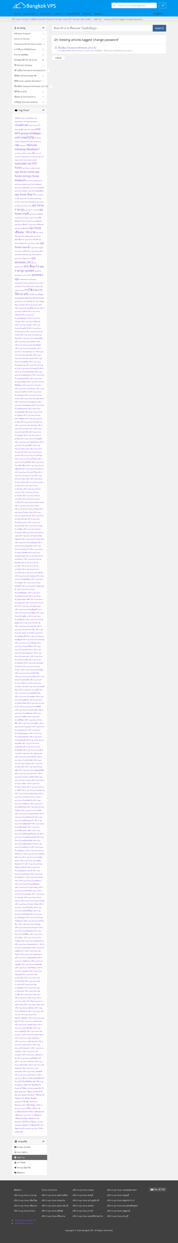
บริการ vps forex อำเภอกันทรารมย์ (27, 341)
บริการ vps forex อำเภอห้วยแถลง (30, 753)
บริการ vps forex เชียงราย (25, 1205)
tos (30, 163)
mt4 (37, 129)
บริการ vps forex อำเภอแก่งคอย (26, 887)
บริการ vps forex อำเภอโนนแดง (26, 927)
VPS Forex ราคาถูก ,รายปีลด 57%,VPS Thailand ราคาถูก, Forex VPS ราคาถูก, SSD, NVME (51, 19)
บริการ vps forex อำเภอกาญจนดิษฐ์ (28, 345)
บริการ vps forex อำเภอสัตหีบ (30, 706)
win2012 (38, 271)
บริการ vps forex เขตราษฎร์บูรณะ (27, 1038)
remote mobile (20, 153)
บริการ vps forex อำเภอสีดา (28, 723)
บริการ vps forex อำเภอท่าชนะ (26, 425)
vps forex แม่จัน (37, 247)
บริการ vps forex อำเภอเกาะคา (26, 773)
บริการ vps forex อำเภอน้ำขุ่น (31, 455)
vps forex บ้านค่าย (27, 198)
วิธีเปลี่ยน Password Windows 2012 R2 (108, 49)
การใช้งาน (30, 290)
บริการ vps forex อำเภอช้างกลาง (32, 398)
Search (159, 28)
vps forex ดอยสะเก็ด (22, 187)
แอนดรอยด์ (19, 1132)
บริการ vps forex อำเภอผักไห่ (32, 572)
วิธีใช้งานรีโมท (31, 1108)
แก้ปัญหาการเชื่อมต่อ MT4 (31, 1125)
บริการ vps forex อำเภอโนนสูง (29, 924)
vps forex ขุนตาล (21, 184)
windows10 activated (28, 279)
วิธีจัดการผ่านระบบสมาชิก (31, 1088)
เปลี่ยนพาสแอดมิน (21, 1118)
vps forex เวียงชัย (31, 239)
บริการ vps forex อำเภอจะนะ (25, 388)
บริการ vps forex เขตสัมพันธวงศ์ (29, 1058)
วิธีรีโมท (39, 1095)
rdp (17, 145)
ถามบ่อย (21, 305)
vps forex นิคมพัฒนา (36, 191)
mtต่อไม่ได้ (27, 137)
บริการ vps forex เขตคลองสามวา (27, 944)
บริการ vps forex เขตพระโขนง (26, 1024)
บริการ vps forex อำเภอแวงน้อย (32, 901)
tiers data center (30, 160)
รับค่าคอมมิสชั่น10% (36, 1078)
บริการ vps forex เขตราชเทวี (32, 1034)
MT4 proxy (21, 133)
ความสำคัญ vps (29, 301)
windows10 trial (21, 283)
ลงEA (34, 1081)
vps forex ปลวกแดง (28, 202)
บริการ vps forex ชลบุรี (83, 1195)
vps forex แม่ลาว (37, 251)
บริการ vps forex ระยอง (83, 1190)
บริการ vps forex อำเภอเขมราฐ (33, 790)
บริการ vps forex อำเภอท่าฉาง (31, 422)
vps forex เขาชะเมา (22, 218)
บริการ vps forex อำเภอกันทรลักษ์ (30, 338)
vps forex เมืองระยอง (25, 236)
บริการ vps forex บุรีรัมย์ (52, 1211)
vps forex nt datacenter (31, 168)
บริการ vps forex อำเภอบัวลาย (32, 469)
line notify (31, 129)
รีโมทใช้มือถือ (27, 1081)
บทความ (58, 13)
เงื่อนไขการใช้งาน (27, 1111)
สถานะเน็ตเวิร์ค (73, 13)
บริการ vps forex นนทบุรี (118, 1195)
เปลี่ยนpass (38, 1115)
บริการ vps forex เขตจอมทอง (31, 954)
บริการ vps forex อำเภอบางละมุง (32, 502)
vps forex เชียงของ (35, 221)
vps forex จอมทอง (35, 184)
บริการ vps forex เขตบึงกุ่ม (24, 1008)
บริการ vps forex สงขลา (23, 325)
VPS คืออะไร (31, 266)
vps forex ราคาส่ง (31, 210)
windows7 (18, 286)
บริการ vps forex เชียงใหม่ (25, 1200)
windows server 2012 (23, 275)
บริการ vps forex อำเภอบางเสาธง (27, 505)
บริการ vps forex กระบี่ (33, 305)
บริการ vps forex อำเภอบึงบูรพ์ (26, 542)
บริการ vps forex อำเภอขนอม (25, 348)
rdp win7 (23, 145)
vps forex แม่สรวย (21, 254)
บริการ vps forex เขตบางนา (30, 994)
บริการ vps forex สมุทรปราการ (120, 1200)
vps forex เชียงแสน (36, 224)
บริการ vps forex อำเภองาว (32, 385)
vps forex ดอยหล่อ (37, 187)
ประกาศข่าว (45, 13)
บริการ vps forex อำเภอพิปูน (25, 613)
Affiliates (87, 13)
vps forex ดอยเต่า (21, 191)
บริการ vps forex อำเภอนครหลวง (27, 442)
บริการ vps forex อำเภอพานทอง (29, 606)
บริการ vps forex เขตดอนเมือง (26, 957)
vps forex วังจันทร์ (36, 214)
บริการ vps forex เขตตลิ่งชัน (31, 964)
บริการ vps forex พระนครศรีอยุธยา (122, 1205)
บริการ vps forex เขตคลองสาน (32, 941)
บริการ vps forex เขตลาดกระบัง (26, 1041)
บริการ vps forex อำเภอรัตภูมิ (25, 643)
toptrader (21, 163)
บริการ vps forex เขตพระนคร (31, 1021)
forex (30, 125)
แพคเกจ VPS (29, 13)
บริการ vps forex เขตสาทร (24, 1061)
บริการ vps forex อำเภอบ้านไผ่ (32, 539)
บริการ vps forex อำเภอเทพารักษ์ (27, 813)
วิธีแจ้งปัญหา (31, 1105)
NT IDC (30, 141)
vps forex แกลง (33, 243)
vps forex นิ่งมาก (25, 194)
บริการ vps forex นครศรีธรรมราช (27, 308)
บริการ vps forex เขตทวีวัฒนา (26, 967)
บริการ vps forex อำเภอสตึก (25, 696)
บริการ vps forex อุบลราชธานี (55, 1205)
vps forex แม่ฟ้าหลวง (23, 251)
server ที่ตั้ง (31, 153)
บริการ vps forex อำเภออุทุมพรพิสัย (31, 770)
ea (26, 125)
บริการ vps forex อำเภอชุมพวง (26, 402)
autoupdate (29, 118)
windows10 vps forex (35, 283)
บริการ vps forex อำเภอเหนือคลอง (27, 884)
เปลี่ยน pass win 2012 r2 (24, 1115)
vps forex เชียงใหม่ (22, 228)
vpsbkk (29, 270)
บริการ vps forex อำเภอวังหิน (25, 676)
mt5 (17, 137)
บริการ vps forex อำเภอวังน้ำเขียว (27, 673)
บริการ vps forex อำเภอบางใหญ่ (26, 509)
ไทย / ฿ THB (158, 1189)
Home (17, 13)
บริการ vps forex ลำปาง (24, 1211)
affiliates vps (19, 118)
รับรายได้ (18, 1081)
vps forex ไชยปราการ (23, 258)
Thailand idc (25, 156)
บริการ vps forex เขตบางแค (34, 1004)
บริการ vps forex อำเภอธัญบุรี (31, 438)
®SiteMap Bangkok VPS (25, 1220)
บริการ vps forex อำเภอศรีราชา (30, 690)
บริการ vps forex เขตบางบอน (25, 998)
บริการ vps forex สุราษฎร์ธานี (86, 1200)
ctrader (19, 125)
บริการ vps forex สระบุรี (117, 1216)
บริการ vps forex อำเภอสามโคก (26, 710)
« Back (58, 57)
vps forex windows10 (34, 180)
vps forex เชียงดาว (22, 224)
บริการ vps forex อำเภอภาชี (30, 623)
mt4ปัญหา (35, 133)
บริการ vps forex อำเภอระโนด (33, 639)
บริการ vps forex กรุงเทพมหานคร (122, 1190)
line (25, 129)
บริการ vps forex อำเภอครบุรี (27, 368)
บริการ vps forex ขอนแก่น (53, 1200)
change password (30, 121)
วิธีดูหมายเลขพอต (33, 1091)
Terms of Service (49, 1190)
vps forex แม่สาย (35, 254)
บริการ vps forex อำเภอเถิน (31, 810)
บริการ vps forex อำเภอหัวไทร (26, 757)
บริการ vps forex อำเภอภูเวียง (25, 626)
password (37, 141)
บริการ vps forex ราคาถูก (25, 1195)
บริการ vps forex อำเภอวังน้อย (32, 670)
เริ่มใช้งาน (25, 1122)
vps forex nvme (24, 172)
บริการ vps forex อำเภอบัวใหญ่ (26, 472)
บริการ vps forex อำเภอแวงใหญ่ (26, 904)
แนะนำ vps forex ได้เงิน (34, 1128)
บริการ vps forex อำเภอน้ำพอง (26, 459)
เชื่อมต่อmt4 (39, 1111)
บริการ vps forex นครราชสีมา (55, 1195)
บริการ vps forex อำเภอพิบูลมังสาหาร (28, 609)
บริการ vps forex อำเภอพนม (25, 576)
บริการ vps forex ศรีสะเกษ (30, 321)
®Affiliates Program (24, 1223)
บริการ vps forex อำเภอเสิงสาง (30, 880)
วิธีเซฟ (27, 1098)
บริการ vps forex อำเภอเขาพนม (26, 793)
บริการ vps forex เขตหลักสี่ (32, 1071)
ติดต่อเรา (99, 13)
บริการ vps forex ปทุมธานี (118, 1211)
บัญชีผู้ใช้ (158, 13)
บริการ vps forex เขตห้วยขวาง (26, 1075)
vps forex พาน (26, 206)
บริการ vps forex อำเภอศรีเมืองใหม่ (27, 693)
